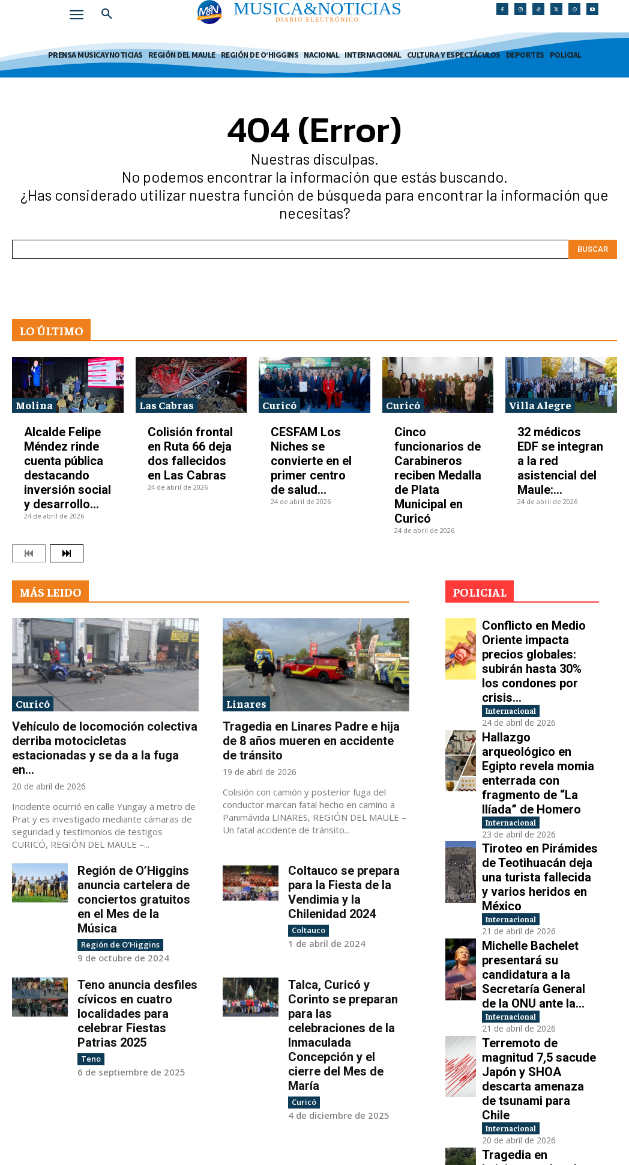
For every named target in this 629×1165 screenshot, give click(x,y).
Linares (246, 703)
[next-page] (66, 553)
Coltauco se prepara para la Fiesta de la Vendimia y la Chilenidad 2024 (344, 892)
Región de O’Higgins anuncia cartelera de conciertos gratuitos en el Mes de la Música (133, 899)
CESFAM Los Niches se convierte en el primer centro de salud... (311, 461)
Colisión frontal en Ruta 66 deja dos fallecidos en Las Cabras (190, 453)
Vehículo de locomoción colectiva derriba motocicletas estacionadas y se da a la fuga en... (104, 748)
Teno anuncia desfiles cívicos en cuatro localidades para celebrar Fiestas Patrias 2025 (137, 1013)
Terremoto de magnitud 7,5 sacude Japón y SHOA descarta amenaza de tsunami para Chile (536, 897)
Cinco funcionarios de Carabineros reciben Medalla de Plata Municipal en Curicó (437, 475)
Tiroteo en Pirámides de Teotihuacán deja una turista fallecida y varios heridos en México (530, 766)
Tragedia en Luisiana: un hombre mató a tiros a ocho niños (538, 962)
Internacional (522, 661)
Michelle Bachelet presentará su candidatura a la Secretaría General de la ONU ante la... (538, 832)
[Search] (592, 249)
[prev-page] (29, 553)
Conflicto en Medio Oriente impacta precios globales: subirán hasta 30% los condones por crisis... (539, 636)
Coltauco (307, 930)
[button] (106, 14)
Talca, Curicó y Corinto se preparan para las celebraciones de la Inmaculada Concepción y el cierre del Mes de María (343, 1034)
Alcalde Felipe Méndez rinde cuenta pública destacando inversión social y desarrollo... (67, 468)
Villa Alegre (540, 405)
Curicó (279, 405)
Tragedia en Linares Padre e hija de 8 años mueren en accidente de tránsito (311, 740)
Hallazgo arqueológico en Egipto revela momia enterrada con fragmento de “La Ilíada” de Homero (538, 701)
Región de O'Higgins (116, 944)
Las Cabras (166, 405)
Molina (34, 405)
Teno (90, 1058)
